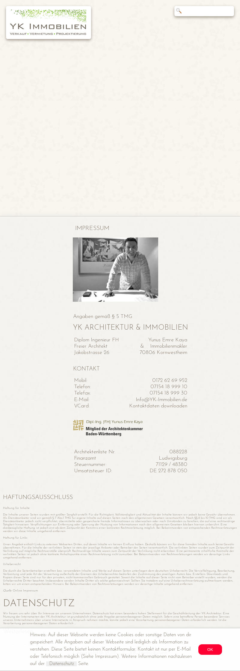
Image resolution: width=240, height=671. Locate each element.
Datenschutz (61, 663)
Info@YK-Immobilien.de (161, 399)
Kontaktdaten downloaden (158, 406)
